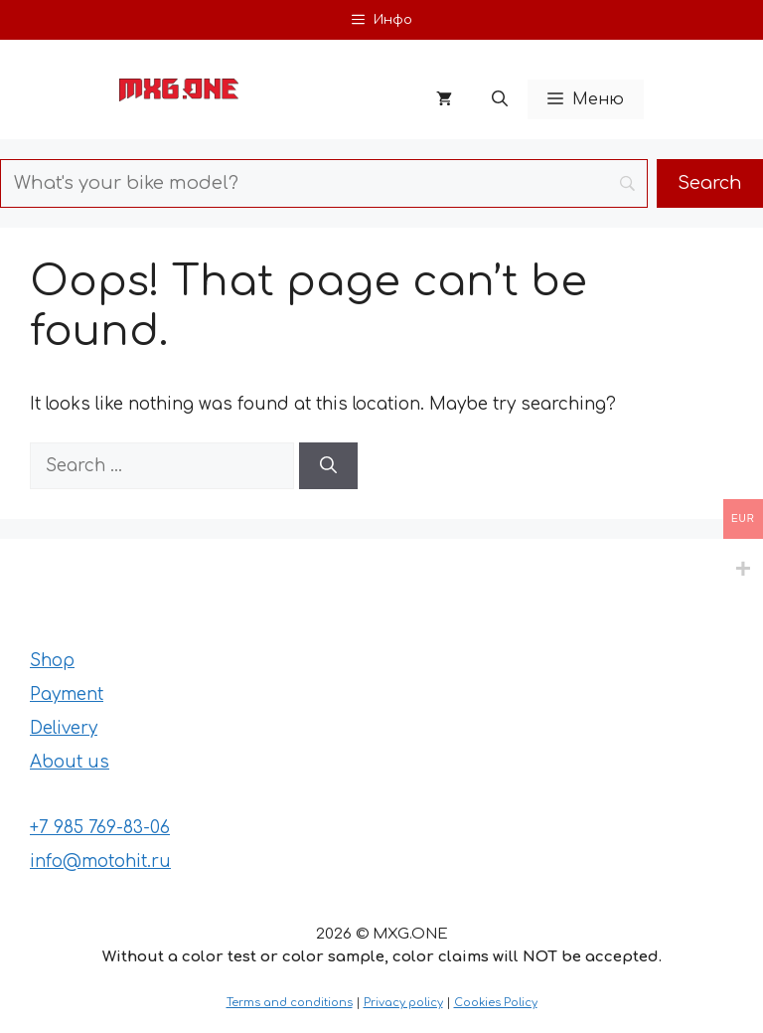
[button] (500, 99)
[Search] (328, 466)
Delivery (63, 728)
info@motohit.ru (100, 861)
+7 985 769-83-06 (100, 827)
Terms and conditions (290, 1002)
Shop (52, 660)
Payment (66, 694)
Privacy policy (403, 1002)
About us (69, 762)
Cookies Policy (495, 1002)
